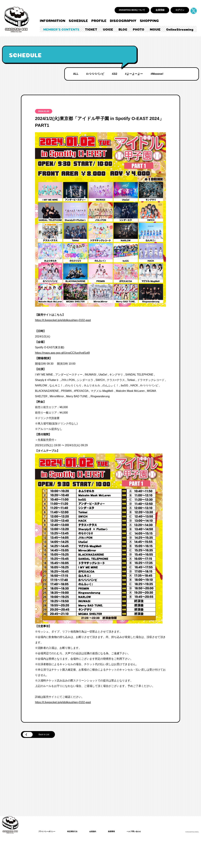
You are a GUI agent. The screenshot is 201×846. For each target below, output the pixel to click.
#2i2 (114, 73)
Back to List (39, 734)
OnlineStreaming (179, 29)
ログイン (179, 10)
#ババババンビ (95, 73)
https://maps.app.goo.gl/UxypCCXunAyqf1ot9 (62, 352)
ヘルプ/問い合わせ (143, 832)
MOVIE (155, 29)
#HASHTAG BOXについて (132, 10)
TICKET (91, 29)
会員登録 (160, 10)
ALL (75, 73)
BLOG (123, 29)
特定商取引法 (77, 832)
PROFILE (98, 20)
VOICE (108, 29)
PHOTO (138, 29)
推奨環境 (119, 832)
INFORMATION (52, 20)
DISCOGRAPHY (123, 20)
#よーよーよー (134, 73)
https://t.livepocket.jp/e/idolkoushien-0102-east (63, 320)
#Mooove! (157, 73)
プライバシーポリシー (48, 832)
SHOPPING (149, 20)
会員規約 (99, 832)
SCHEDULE (78, 20)
